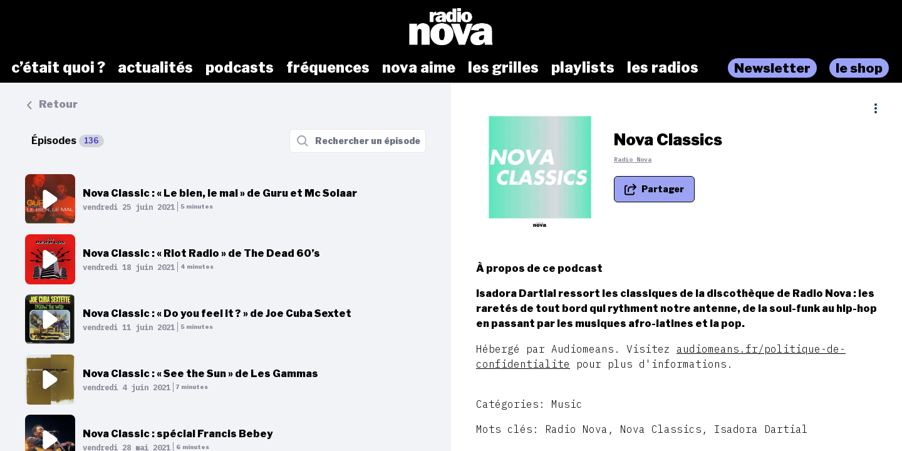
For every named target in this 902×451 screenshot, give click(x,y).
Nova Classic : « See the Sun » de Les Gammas (200, 374)
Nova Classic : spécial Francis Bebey (177, 434)
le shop (859, 68)
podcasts (239, 67)
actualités (155, 67)
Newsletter (772, 68)
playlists (582, 67)
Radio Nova (632, 159)
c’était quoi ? (58, 67)
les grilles (503, 67)
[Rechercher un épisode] (357, 141)
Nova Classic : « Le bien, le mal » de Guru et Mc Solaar (220, 193)
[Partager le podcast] (654, 189)
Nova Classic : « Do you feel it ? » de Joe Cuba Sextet (217, 313)
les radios (662, 67)
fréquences (328, 67)
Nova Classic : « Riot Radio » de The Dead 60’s (201, 253)
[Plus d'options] (875, 108)
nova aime (418, 67)
